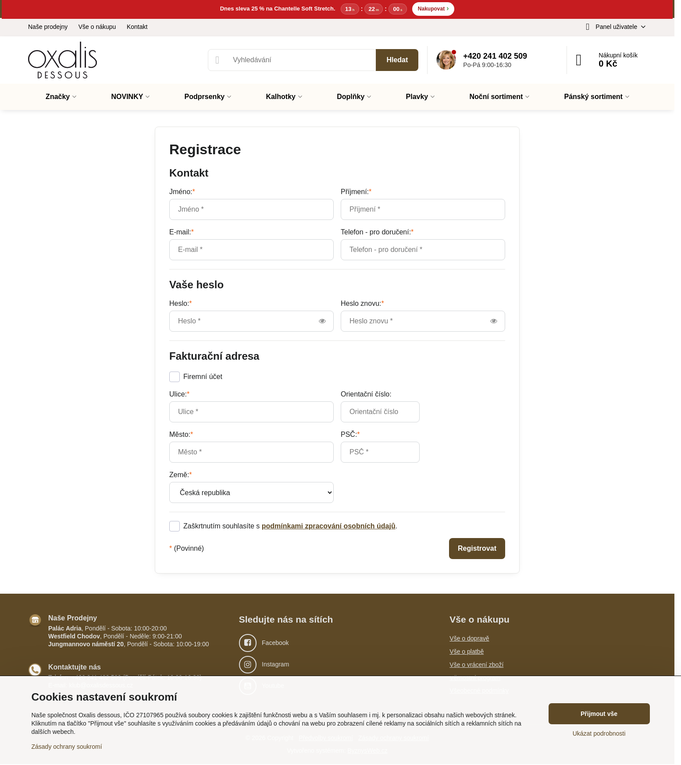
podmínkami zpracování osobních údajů (329, 526)
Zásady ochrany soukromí (67, 746)
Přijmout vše (599, 713)
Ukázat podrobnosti (599, 733)
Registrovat (477, 548)
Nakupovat (433, 8)
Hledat (397, 60)
